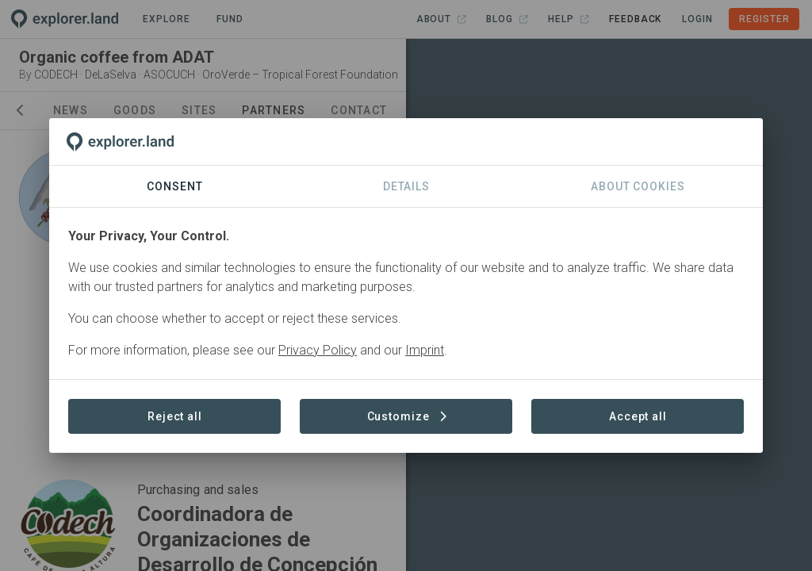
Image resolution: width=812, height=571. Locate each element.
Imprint (424, 350)
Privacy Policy (317, 350)
